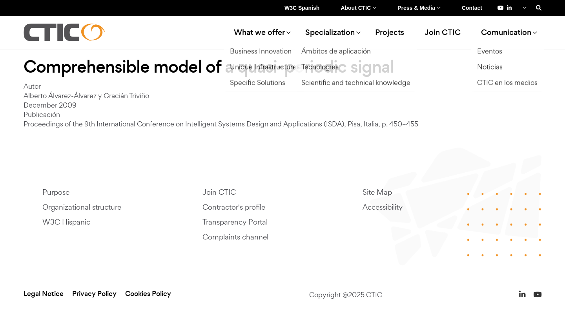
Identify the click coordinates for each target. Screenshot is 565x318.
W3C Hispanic (66, 221)
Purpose (55, 192)
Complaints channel (235, 236)
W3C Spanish (301, 8)
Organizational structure (81, 207)
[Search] (538, 8)
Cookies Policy (148, 294)
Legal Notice (44, 294)
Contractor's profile (233, 207)
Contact (472, 8)
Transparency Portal (235, 221)
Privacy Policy (94, 294)
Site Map (377, 192)
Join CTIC (443, 32)
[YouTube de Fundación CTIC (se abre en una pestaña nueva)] (501, 8)
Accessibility (383, 207)
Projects (389, 32)
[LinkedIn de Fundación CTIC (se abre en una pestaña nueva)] (509, 8)
